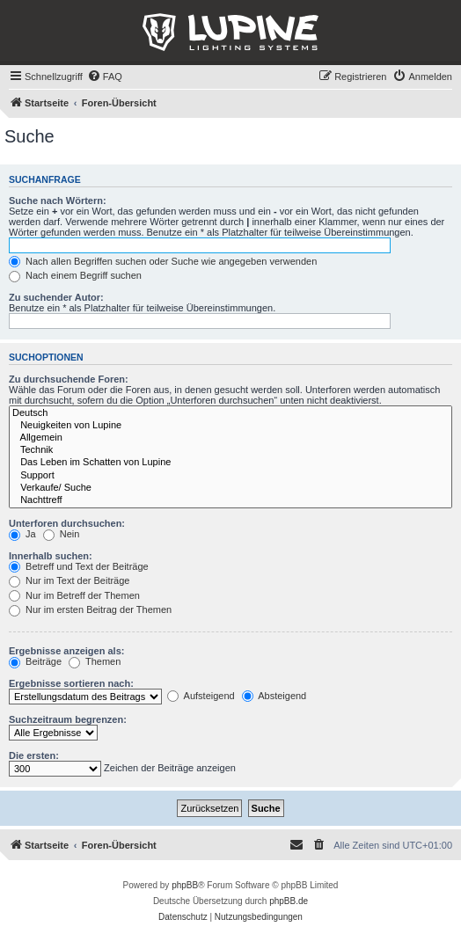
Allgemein (230, 438)
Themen (95, 661)
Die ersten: (34, 755)
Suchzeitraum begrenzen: (68, 719)
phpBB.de (288, 901)
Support (230, 476)
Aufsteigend (201, 695)
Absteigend (274, 695)
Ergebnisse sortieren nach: (71, 683)
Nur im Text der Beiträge (69, 580)
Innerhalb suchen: (50, 556)
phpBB (185, 885)
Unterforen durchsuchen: (67, 523)
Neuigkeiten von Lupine (230, 426)
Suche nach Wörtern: (57, 200)
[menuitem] (104, 76)
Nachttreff (230, 500)
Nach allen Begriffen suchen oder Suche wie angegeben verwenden (163, 261)
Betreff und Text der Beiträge (79, 566)
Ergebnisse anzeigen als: (66, 651)
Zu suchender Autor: (56, 297)
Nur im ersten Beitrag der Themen (90, 609)
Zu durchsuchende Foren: (68, 379)
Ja (22, 534)
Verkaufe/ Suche (230, 488)
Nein (61, 534)
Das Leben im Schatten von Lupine (230, 462)
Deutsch (230, 413)
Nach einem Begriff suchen (75, 275)
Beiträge (35, 661)
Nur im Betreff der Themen (74, 595)
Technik (230, 450)
